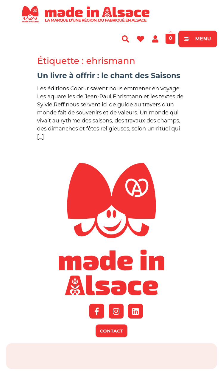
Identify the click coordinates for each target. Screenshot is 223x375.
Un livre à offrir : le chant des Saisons (108, 75)
